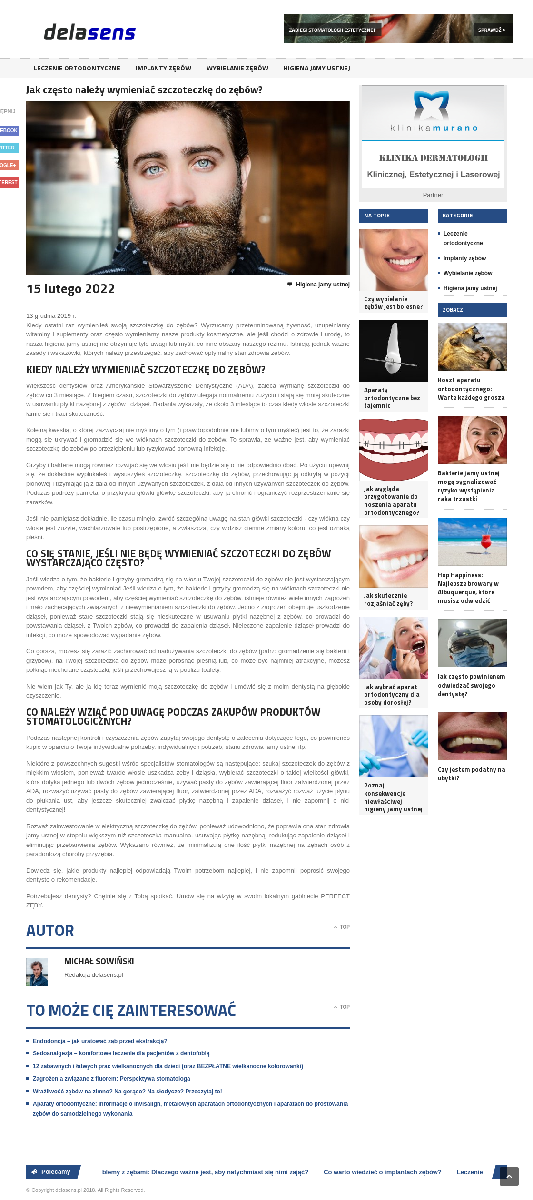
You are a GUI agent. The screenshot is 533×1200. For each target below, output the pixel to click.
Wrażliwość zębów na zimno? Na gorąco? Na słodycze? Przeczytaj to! (127, 1091)
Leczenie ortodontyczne (77, 68)
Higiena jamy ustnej (317, 68)
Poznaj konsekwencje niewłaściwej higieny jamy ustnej (393, 797)
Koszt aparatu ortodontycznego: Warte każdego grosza (471, 388)
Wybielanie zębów (237, 68)
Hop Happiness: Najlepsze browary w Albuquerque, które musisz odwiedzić (468, 587)
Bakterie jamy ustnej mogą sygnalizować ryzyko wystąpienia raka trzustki (469, 486)
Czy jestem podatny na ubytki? (471, 773)
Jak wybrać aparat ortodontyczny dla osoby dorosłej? (392, 695)
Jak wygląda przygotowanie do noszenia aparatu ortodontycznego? (391, 501)
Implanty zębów (163, 68)
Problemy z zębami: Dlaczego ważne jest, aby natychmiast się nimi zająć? (201, 1172)
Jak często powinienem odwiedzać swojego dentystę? (471, 685)
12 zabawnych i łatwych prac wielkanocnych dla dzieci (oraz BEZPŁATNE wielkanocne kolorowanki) (168, 1066)
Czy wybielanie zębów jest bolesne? (393, 303)
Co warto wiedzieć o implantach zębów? (384, 1172)
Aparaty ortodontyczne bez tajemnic (392, 398)
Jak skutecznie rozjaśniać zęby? (388, 599)
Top (342, 927)
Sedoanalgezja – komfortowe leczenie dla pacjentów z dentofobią (121, 1053)
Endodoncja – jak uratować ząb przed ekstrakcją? (100, 1041)
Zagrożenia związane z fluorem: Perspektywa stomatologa (111, 1078)
